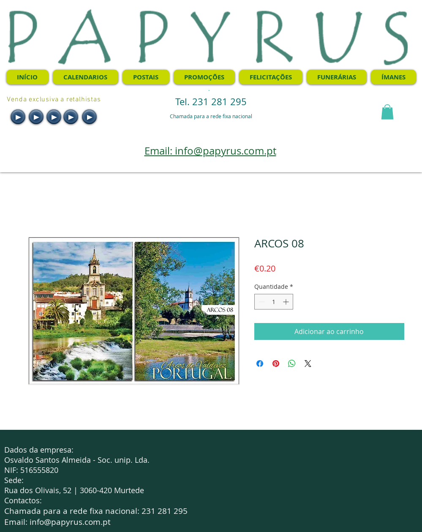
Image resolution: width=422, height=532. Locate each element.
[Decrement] (261, 301)
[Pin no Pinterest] (276, 363)
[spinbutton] (273, 301)
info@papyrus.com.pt (70, 521)
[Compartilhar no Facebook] (260, 363)
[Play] (18, 116)
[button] (387, 111)
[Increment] (286, 301)
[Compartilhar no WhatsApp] (292, 363)
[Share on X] (308, 363)
